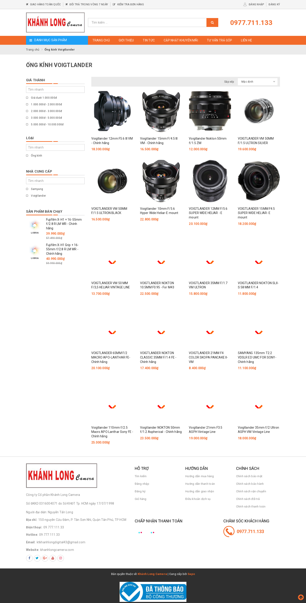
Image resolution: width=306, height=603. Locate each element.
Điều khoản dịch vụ (198, 499)
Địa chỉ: (31, 520)
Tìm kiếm (141, 476)
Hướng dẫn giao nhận (199, 491)
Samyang (34, 189)
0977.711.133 (250, 531)
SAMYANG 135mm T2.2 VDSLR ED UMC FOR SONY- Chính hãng (257, 357)
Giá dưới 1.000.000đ (41, 97)
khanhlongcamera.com (57, 550)
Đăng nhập (142, 483)
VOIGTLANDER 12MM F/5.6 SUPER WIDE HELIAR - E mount (208, 213)
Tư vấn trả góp (219, 40)
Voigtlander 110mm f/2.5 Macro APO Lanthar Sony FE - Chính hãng (112, 432)
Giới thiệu (126, 40)
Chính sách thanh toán (250, 506)
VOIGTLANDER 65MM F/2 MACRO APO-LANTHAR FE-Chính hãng (111, 357)
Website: (32, 550)
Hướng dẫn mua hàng (199, 476)
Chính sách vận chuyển (251, 491)
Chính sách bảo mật (249, 476)
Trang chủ (101, 40)
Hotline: (32, 534)
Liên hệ (246, 40)
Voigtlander (36, 195)
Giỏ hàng (141, 499)
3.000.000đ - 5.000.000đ (44, 117)
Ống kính (34, 155)
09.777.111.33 (53, 527)
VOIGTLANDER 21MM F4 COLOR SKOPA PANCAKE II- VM (208, 357)
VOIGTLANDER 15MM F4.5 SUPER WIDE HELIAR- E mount (256, 213)
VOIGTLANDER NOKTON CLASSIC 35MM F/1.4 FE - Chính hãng (158, 357)
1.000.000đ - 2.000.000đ (44, 104)
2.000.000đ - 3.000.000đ (44, 111)
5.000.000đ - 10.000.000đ (44, 124)
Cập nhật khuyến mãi (181, 40)
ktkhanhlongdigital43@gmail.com (61, 542)
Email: (31, 542)
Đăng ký (140, 491)
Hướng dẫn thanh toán (200, 483)
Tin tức (149, 40)
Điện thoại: (34, 527)
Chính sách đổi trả (248, 499)
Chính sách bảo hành (250, 483)
